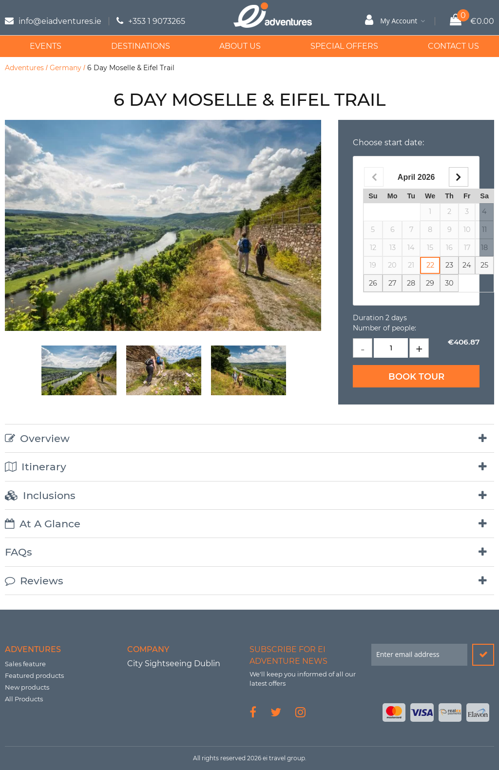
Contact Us (444, 46)
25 (484, 265)
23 (449, 265)
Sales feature (25, 664)
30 (449, 283)
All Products (24, 699)
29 (430, 283)
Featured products (34, 675)
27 (392, 283)
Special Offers (337, 46)
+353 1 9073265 (156, 21)
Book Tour (416, 376)
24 (466, 265)
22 (430, 265)
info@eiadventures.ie (60, 21)
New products (27, 687)
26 (373, 283)
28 (411, 283)
